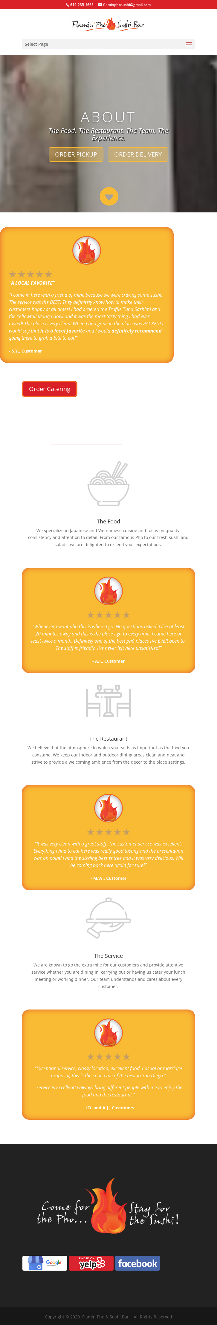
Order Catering (49, 389)
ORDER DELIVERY (138, 154)
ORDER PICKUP (76, 154)
